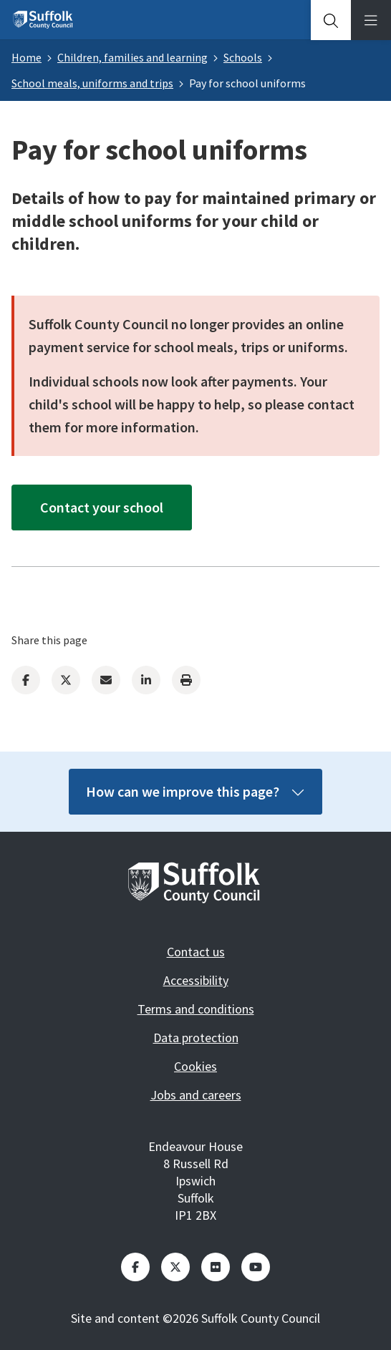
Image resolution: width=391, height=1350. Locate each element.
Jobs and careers (195, 1095)
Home (26, 57)
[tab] (331, 20)
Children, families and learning (132, 57)
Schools (242, 57)
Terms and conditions (195, 1009)
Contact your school (101, 507)
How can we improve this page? (195, 791)
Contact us (196, 951)
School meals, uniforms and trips (92, 83)
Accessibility (195, 980)
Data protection (195, 1037)
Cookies (195, 1066)
